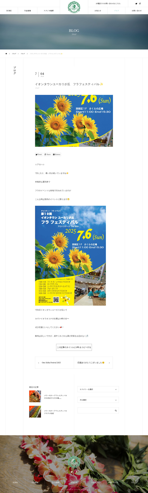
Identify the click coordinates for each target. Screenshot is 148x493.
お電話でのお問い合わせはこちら (108, 3)
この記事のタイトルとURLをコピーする (74, 347)
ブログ (37, 88)
